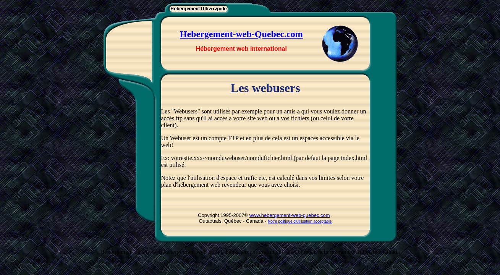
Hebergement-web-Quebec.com (241, 34)
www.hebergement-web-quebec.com (289, 215)
